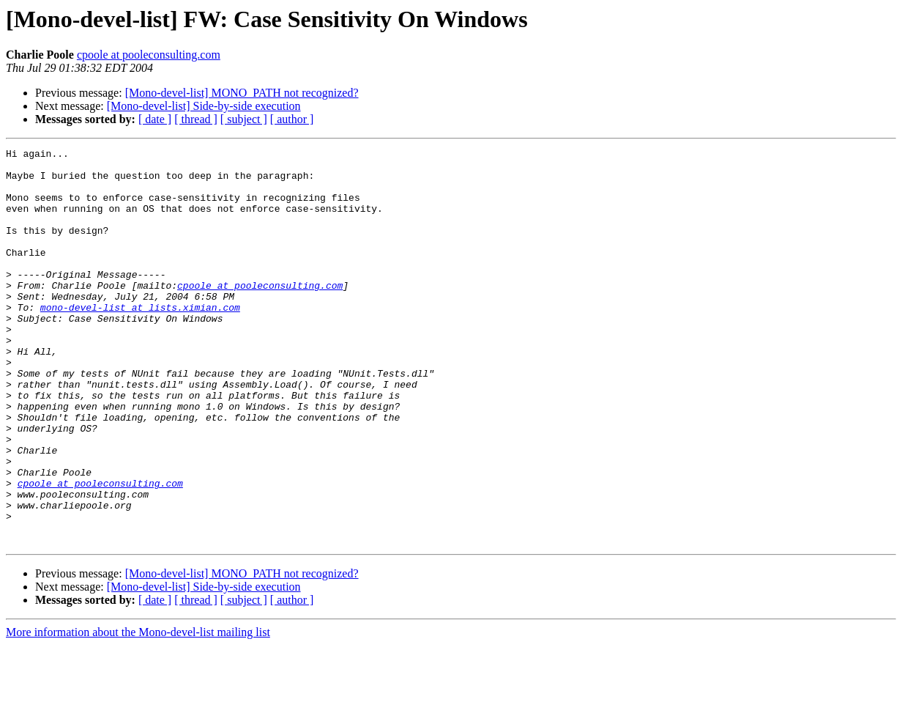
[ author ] (292, 119)
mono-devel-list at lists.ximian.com (140, 340)
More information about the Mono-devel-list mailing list (138, 711)
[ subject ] (243, 119)
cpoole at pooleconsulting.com (148, 54)
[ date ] (154, 119)
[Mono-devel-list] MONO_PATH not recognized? (242, 92)
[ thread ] (195, 119)
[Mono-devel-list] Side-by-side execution (204, 106)
